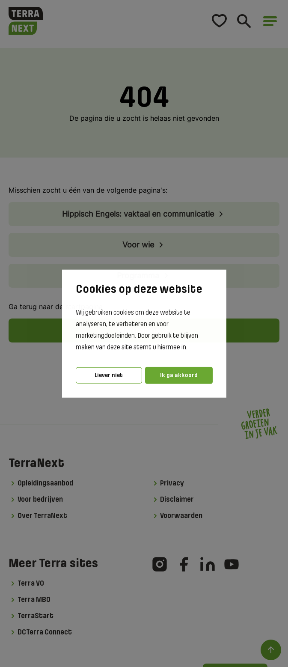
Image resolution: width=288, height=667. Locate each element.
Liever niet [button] (109, 375)
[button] (190, 347)
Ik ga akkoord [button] (179, 375)
